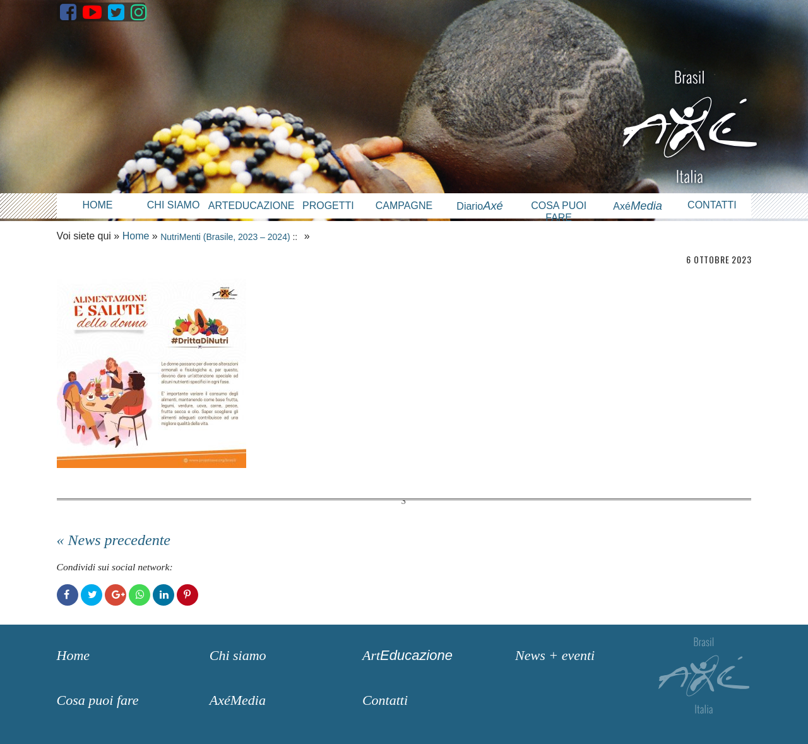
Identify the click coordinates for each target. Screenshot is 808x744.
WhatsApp (139, 595)
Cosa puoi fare (558, 211)
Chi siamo (173, 205)
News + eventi (555, 655)
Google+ (115, 595)
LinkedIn (163, 595)
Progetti (328, 205)
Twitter (91, 595)
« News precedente (113, 540)
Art (407, 655)
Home (97, 205)
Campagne (404, 205)
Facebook (67, 595)
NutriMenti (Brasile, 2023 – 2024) (225, 237)
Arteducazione (249, 205)
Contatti (712, 205)
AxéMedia (238, 700)
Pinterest (187, 595)
